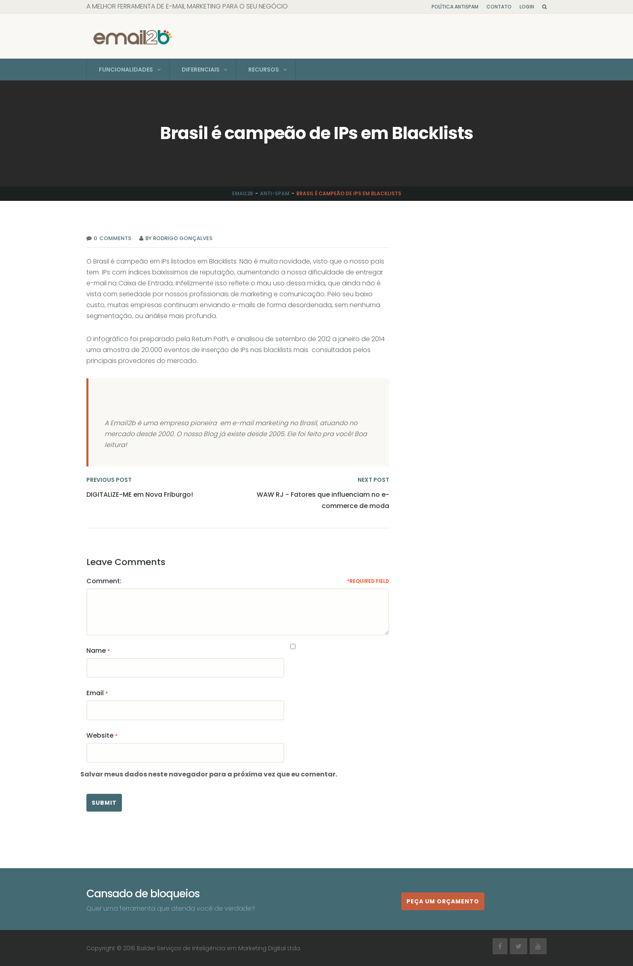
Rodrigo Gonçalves (182, 238)
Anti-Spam (274, 193)
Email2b (242, 193)
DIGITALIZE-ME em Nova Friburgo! (139, 494)
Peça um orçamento (443, 901)
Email (95, 692)
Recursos (263, 69)
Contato (498, 6)
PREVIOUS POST (109, 479)
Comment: (104, 580)
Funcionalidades (126, 69)
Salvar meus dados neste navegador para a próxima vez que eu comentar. (208, 773)
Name (96, 650)
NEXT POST (373, 479)
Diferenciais (201, 69)
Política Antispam (455, 6)
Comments (114, 238)
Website (99, 735)
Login (527, 6)
